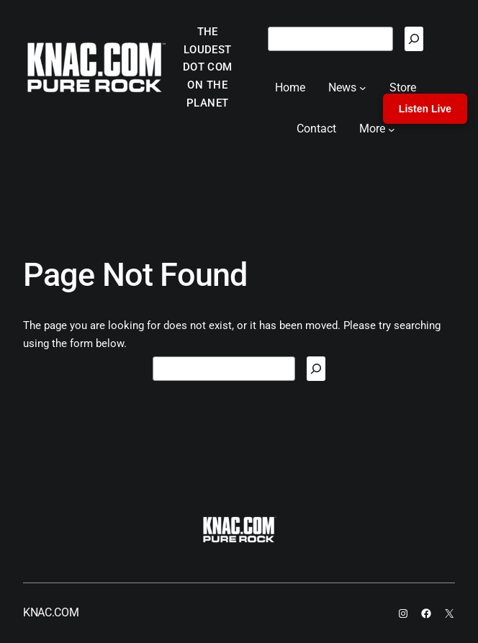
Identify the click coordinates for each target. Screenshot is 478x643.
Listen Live (425, 108)
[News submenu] (362, 87)
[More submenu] (391, 128)
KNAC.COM (50, 612)
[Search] (414, 39)
